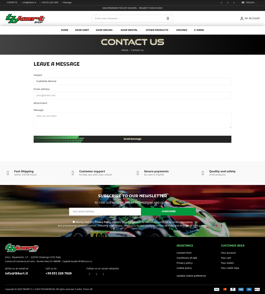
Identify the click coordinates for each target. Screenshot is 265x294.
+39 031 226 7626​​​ (58, 274)
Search (167, 18)
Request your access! (151, 8)
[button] (28, 3)
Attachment (40, 103)
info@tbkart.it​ (16, 274)
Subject (38, 75)
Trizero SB (87, 289)
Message (38, 110)
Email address (42, 89)
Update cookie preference (191, 276)
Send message (132, 139)
